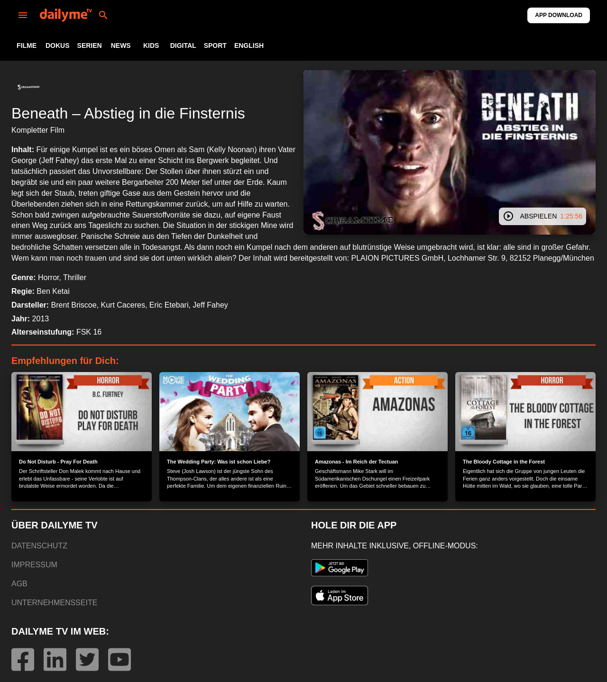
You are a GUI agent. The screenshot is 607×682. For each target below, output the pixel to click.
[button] (28, 87)
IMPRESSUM (34, 565)
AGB (19, 584)
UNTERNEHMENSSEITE (54, 603)
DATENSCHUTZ (39, 546)
